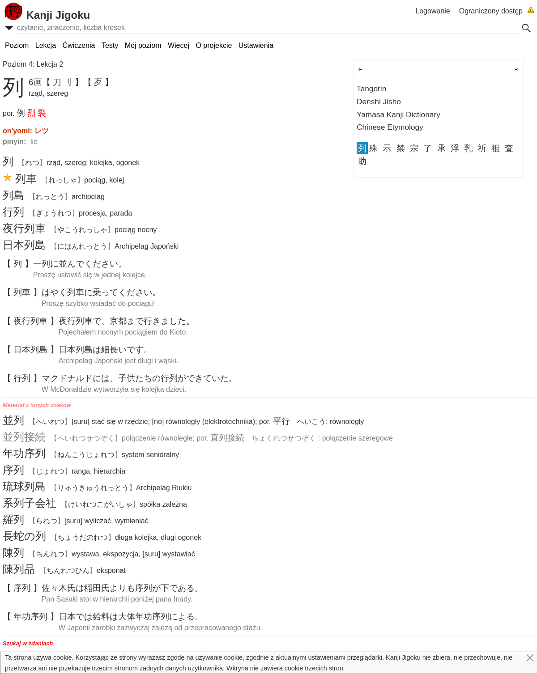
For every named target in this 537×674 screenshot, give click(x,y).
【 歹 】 (98, 82)
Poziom (17, 45)
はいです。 (105, 349)
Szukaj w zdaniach (28, 643)
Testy (110, 45)
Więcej (178, 45)
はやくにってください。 (101, 292)
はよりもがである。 (122, 588)
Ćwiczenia (79, 45)
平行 (281, 421)
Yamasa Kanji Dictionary (398, 114)
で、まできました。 (127, 321)
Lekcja (45, 45)
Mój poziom (143, 45)
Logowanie (432, 11)
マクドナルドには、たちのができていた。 (139, 378)
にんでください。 (80, 263)
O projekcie (214, 45)
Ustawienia (256, 45)
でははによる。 (131, 616)
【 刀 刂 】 (62, 82)
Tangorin (371, 88)
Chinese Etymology (390, 127)
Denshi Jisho (379, 101)
